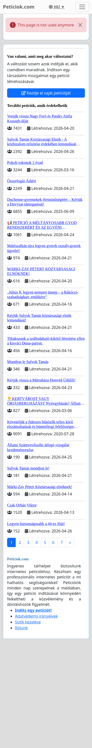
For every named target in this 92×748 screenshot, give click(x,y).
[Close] (80, 25)
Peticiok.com (18, 6)
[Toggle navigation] (82, 7)
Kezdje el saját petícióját (46, 93)
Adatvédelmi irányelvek (36, 616)
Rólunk (21, 628)
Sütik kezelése (28, 622)
